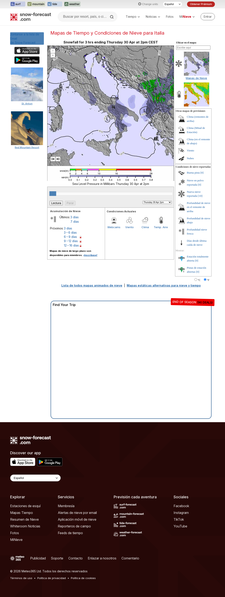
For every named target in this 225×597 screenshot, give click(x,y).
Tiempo (133, 16)
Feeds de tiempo (70, 533)
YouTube (180, 526)
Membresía (66, 506)
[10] (200, 195)
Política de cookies (83, 578)
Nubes (190, 158)
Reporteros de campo (74, 526)
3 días (74, 217)
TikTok (179, 519)
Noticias (153, 16)
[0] (201, 172)
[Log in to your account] (208, 16)
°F (208, 280)
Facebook (181, 506)
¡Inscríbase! (90, 255)
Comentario (130, 558)
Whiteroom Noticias (25, 526)
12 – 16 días (71, 245)
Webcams (113, 227)
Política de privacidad (51, 578)
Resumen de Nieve (24, 519)
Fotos (170, 16)
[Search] (112, 17)
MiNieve (16, 540)
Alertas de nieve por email (77, 513)
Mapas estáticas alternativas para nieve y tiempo (164, 285)
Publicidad (38, 558)
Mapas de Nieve (196, 78)
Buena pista (193, 172)
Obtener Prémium (201, 4)
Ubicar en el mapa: (186, 42)
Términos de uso (21, 578)
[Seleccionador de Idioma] (172, 4)
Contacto (75, 558)
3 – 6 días (70, 232)
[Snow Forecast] (30, 16)
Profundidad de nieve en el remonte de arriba (198, 207)
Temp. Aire (161, 227)
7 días (74, 221)
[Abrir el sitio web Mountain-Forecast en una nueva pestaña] (36, 4)
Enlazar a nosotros (102, 558)
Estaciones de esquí (25, 506)
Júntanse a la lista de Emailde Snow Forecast (24, 38)
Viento (129, 227)
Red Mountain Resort (27, 147)
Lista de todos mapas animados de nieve (91, 285)
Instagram (181, 513)
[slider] (52, 193)
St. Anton (27, 103)
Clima (145, 227)
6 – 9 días (70, 237)
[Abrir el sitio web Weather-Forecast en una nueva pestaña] (72, 4)
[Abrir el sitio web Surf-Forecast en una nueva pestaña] (17, 4)
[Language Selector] (35, 477)
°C (199, 280)
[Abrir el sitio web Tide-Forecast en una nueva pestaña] (54, 4)
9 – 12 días (71, 241)
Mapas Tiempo (21, 513)
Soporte (57, 558)
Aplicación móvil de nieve (77, 519)
